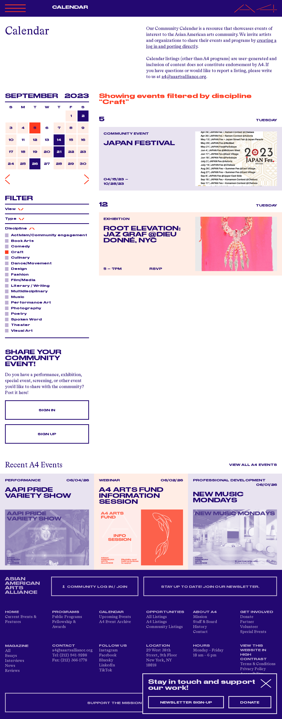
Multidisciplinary (28, 291)
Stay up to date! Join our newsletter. (210, 586)
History (200, 627)
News (10, 666)
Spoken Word (25, 319)
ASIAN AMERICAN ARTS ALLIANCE (22, 586)
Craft (16, 252)
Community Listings (164, 627)
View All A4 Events (253, 464)
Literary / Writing (29, 286)
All (7, 651)
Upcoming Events (115, 617)
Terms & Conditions (258, 664)
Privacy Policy (253, 669)
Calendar (70, 7)
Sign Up (47, 434)
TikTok (105, 670)
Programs (66, 612)
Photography (24, 308)
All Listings (156, 617)
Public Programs (67, 617)
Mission (200, 617)
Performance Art (29, 302)
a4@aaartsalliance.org (184, 77)
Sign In (47, 410)
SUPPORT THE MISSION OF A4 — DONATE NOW (141, 703)
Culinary (19, 257)
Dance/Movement (30, 263)
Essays (11, 656)
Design (17, 269)
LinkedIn (107, 665)
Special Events (253, 632)
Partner (247, 622)
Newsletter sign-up (186, 702)
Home (12, 612)
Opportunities (165, 612)
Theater (19, 325)
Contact (200, 632)
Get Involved (256, 612)
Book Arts (21, 241)
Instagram (108, 650)
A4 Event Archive (115, 622)
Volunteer (249, 627)
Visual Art (20, 330)
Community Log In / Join (94, 587)
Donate (246, 617)
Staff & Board (205, 622)
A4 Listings (156, 622)
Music (16, 297)
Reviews (12, 671)
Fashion (18, 274)
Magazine (17, 645)
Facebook (107, 655)
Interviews (14, 661)
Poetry (17, 313)
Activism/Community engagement (47, 235)
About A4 (205, 612)
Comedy (19, 246)
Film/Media (22, 280)
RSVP (155, 268)
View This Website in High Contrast (253, 652)
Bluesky (106, 660)
